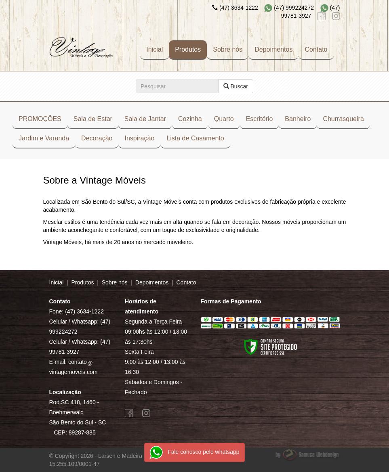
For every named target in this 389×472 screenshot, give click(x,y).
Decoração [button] (96, 138)
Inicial (154, 49)
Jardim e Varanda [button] (44, 138)
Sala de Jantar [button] (145, 118)
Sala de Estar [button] (93, 118)
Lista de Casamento (195, 138)
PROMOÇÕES (40, 118)
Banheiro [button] (298, 118)
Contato (316, 49)
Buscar (235, 86)
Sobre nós (227, 49)
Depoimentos (273, 49)
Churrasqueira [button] (343, 118)
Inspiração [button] (139, 138)
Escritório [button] (259, 118)
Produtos (188, 49)
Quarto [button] (224, 118)
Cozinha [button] (190, 118)
